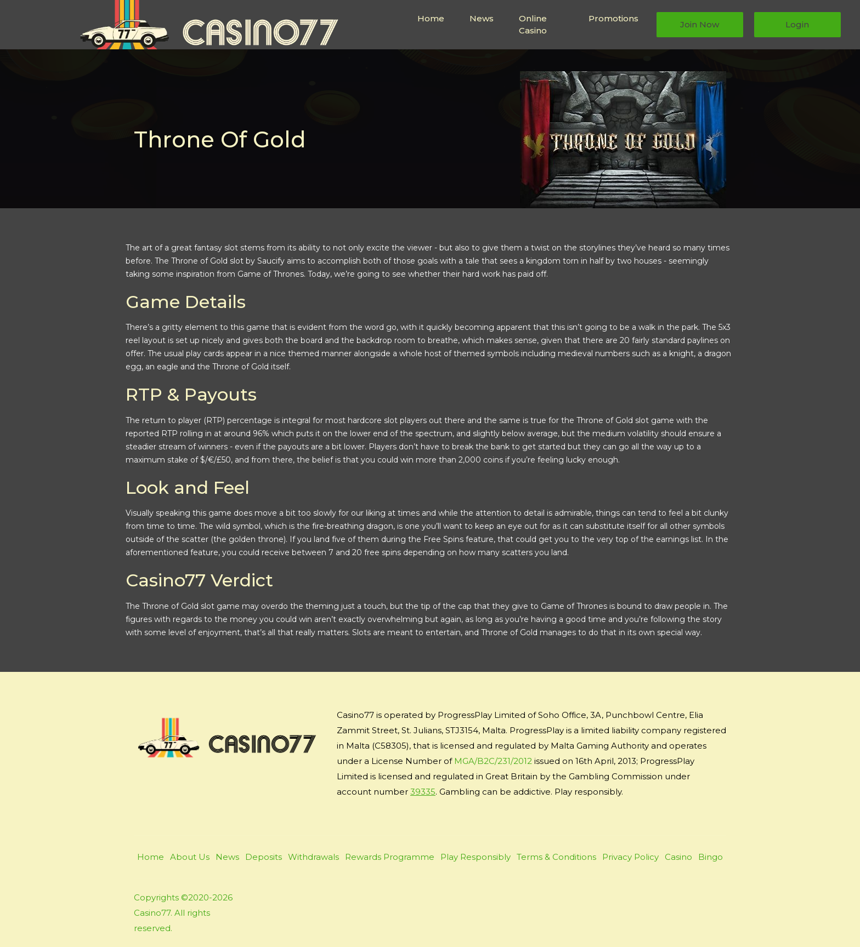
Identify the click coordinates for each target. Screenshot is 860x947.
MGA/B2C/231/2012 (493, 761)
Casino (678, 857)
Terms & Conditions (556, 857)
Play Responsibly (475, 857)
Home (430, 18)
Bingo (710, 857)
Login (797, 24)
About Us (190, 857)
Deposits (263, 857)
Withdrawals (313, 857)
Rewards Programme (389, 857)
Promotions (613, 18)
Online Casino (533, 24)
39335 (422, 791)
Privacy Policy (630, 857)
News (481, 18)
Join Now (699, 24)
